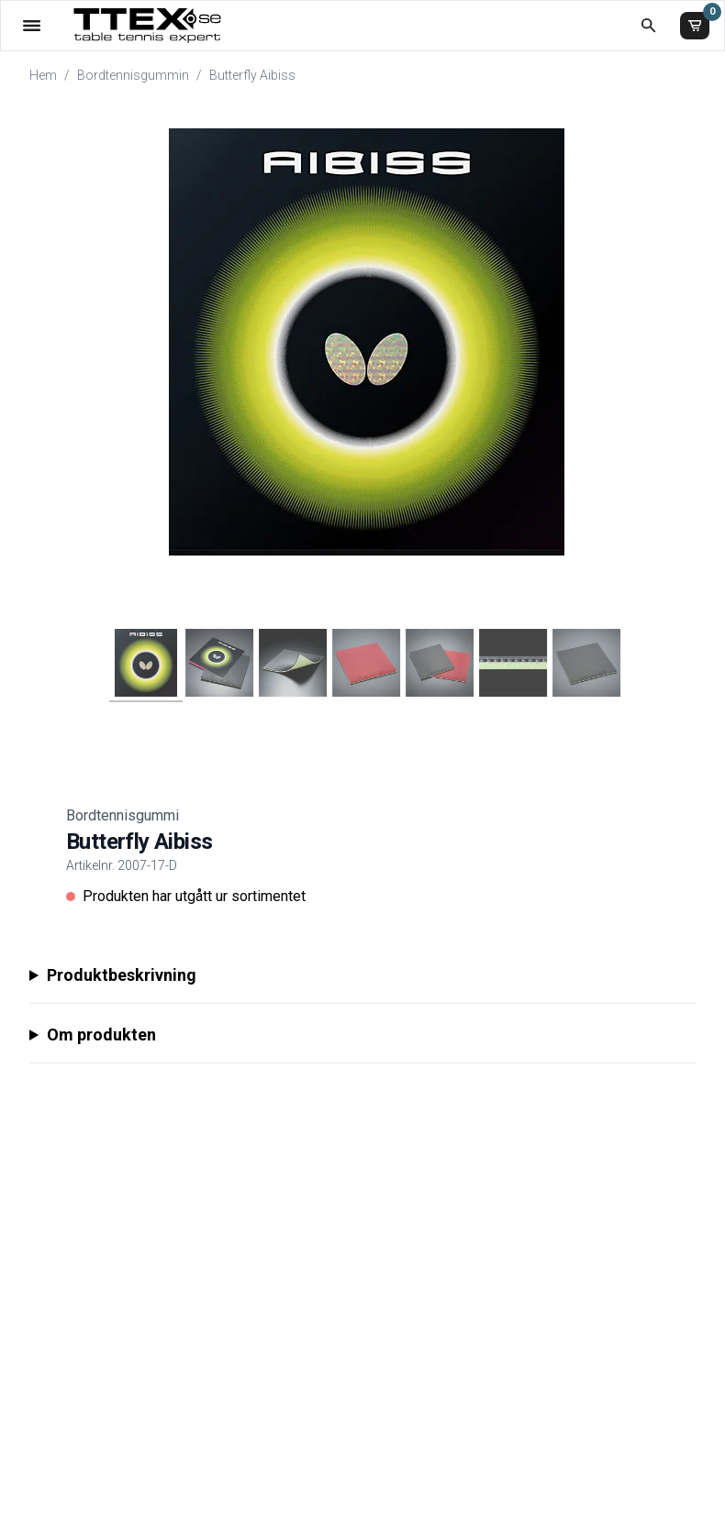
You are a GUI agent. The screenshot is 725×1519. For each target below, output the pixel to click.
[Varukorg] (694, 25)
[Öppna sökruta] (648, 25)
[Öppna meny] (32, 25)
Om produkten (101, 1034)
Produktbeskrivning (121, 975)
